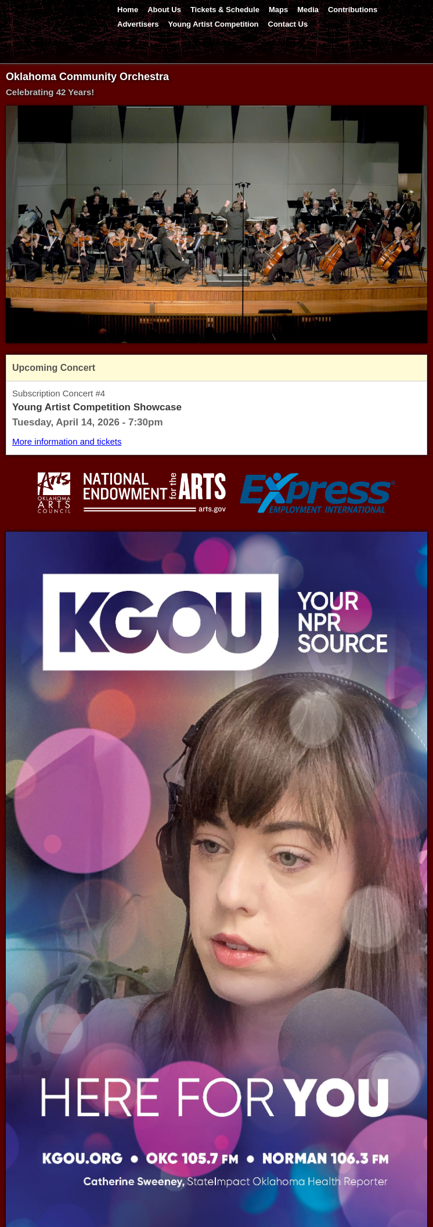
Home (127, 9)
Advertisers (138, 24)
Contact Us (288, 24)
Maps (278, 9)
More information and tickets (66, 441)
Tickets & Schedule (224, 9)
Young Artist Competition (213, 24)
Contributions (352, 9)
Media (308, 9)
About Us (164, 9)
